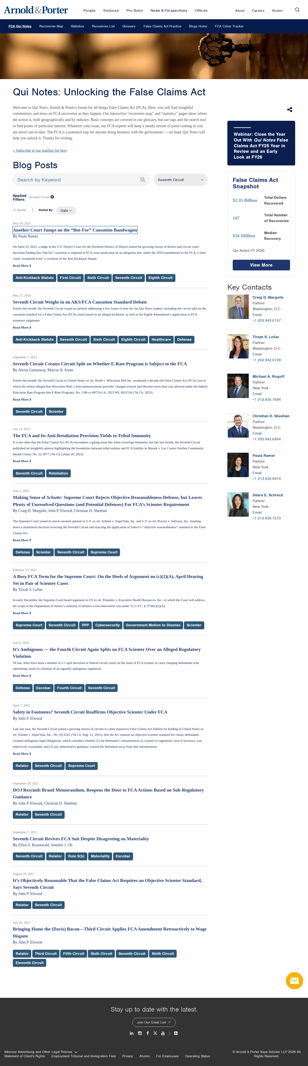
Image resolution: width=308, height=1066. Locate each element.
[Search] (297, 9)
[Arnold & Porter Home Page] (36, 9)
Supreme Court (104, 552)
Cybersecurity (107, 625)
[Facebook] (148, 1033)
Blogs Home (198, 26)
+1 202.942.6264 (267, 439)
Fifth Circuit (73, 953)
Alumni (144, 1056)
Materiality (100, 856)
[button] (52, 197)
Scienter (56, 411)
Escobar (43, 688)
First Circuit (70, 277)
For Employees (167, 1056)
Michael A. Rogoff (268, 376)
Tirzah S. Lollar (266, 337)
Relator (22, 765)
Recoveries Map (51, 26)
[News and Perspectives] (174, 1033)
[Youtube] (163, 1033)
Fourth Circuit (69, 688)
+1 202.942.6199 (267, 360)
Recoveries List (103, 26)
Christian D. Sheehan (271, 416)
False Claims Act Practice (162, 26)
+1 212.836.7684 (267, 399)
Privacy (127, 1056)
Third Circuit (46, 953)
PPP (85, 625)
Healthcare (161, 339)
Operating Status (197, 1056)
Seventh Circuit (128, 277)
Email (257, 314)
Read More (22, 265)
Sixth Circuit (98, 277)
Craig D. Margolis (268, 297)
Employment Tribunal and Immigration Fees (83, 1056)
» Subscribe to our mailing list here (40, 150)
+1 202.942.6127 (267, 320)
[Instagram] (140, 1033)
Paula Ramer (264, 455)
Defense (184, 339)
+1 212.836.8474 (267, 478)
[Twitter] (155, 1033)
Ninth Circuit (163, 953)
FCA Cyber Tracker (229, 26)
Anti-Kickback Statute (35, 277)
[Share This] (290, 110)
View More (261, 265)
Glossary (129, 26)
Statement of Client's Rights (24, 1056)
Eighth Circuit (160, 277)
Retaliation (58, 473)
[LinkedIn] (132, 1033)
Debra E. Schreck (268, 495)
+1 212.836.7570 (267, 518)
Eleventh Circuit (30, 962)
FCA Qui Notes (20, 26)
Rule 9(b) (76, 856)
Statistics (77, 26)
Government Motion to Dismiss (153, 625)
